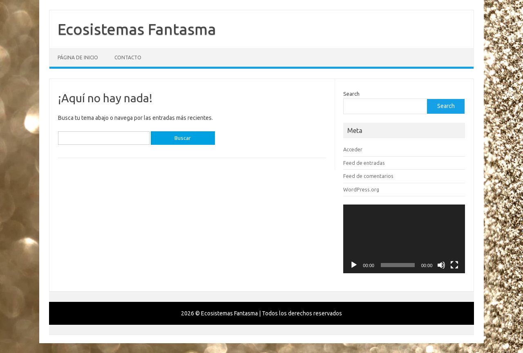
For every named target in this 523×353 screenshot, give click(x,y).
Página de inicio (78, 57)
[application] (404, 239)
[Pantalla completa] (454, 265)
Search (351, 94)
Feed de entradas (364, 163)
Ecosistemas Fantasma (137, 29)
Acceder (352, 149)
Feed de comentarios (368, 176)
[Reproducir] (354, 265)
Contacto (127, 57)
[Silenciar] (441, 265)
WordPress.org (361, 189)
